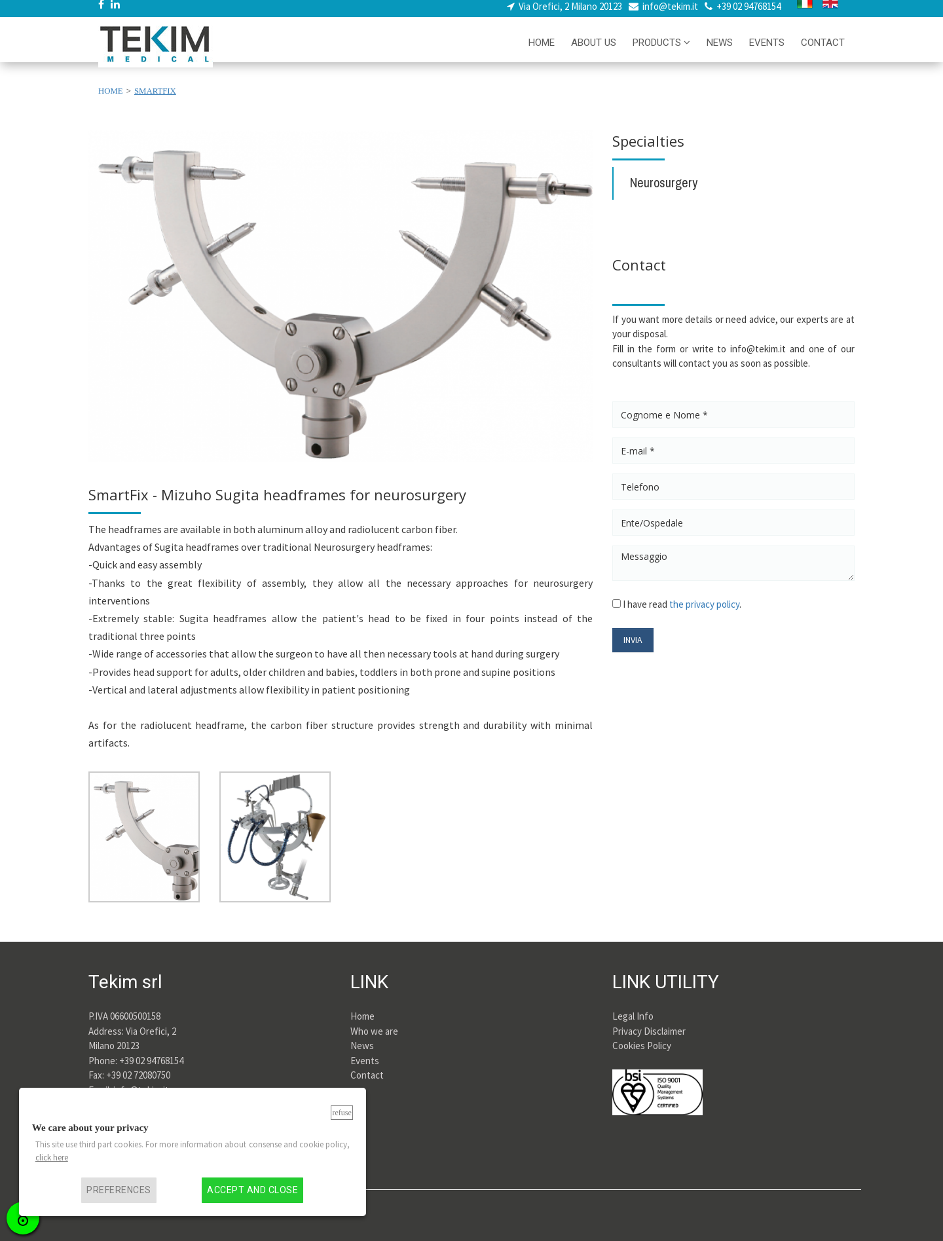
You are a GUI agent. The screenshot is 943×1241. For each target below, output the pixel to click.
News (362, 1045)
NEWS (720, 50)
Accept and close (252, 1190)
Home (362, 1016)
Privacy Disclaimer (649, 1031)
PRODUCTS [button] (661, 50)
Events (364, 1060)
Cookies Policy (641, 1045)
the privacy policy (704, 604)
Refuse (341, 1112)
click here (51, 1157)
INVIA (632, 640)
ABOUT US (593, 50)
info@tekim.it (670, 13)
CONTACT (823, 50)
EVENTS (767, 50)
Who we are (374, 1031)
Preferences (118, 1190)
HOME (541, 50)
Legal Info (633, 1016)
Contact (367, 1075)
